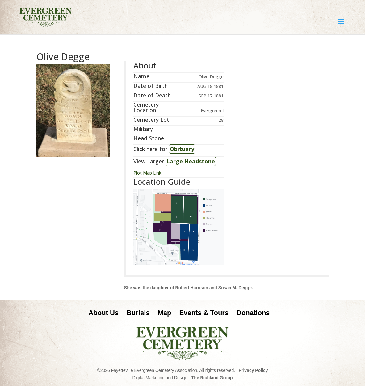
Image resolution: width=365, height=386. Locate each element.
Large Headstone (190, 161)
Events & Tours (204, 313)
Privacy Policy (253, 370)
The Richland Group (212, 377)
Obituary (182, 149)
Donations (253, 313)
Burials (138, 313)
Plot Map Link (147, 173)
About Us (103, 313)
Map (164, 313)
